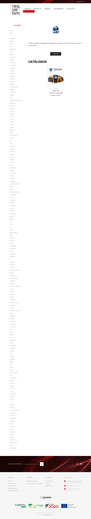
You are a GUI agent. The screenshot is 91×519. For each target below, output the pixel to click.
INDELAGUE (13, 213)
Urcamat (12, 426)
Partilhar (58, 95)
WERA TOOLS (13, 442)
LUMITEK (12, 265)
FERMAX (12, 154)
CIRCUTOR (12, 92)
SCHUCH (12, 351)
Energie (12, 130)
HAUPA (12, 189)
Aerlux (11, 41)
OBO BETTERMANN (15, 286)
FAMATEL (12, 149)
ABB (11, 33)
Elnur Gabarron (13, 135)
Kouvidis (12, 243)
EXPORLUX (12, 146)
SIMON (12, 367)
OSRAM (12, 297)
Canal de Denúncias (13, 488)
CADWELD (12, 76)
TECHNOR (12, 388)
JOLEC (11, 224)
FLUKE (11, 165)
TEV (11, 402)
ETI (11, 141)
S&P (11, 337)
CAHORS (12, 79)
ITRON (11, 219)
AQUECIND (13, 49)
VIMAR (11, 429)
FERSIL (11, 157)
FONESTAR (13, 168)
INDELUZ (12, 216)
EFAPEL (12, 122)
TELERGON (13, 394)
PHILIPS (12, 308)
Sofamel (12, 380)
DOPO (11, 116)
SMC (11, 375)
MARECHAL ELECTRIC (15, 270)
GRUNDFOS (13, 181)
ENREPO (12, 127)
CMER (11, 97)
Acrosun (12, 44)
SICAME (12, 356)
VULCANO (12, 432)
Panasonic (12, 305)
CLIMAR (12, 95)
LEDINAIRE (12, 248)
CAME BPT (12, 81)
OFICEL (12, 289)
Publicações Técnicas (32, 481)
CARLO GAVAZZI (14, 87)
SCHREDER (12, 348)
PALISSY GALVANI (14, 302)
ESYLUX (12, 138)
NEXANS (12, 283)
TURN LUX (12, 421)
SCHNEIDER (13, 345)
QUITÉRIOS (13, 324)
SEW (11, 353)
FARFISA (12, 151)
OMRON (12, 291)
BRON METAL (13, 68)
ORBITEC (12, 294)
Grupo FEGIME (11, 486)
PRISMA (12, 318)
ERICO (11, 132)
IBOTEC (12, 208)
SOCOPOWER (13, 378)
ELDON (12, 124)
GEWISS (12, 176)
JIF (10, 221)
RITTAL (12, 332)
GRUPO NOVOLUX (14, 184)
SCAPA (11, 343)
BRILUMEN (13, 65)
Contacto (48, 483)
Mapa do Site (49, 486)
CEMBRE (12, 89)
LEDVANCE (12, 254)
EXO (11, 143)
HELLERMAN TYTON (15, 192)
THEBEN (12, 405)
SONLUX (12, 386)
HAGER (11, 186)
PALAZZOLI (13, 300)
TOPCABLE (13, 413)
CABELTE (12, 73)
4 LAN (11, 30)
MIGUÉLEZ (12, 281)
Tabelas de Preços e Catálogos (34, 483)
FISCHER (12, 162)
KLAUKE (12, 238)
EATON (12, 119)
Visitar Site (55, 53)
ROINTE (12, 335)
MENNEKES (13, 275)
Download (53, 95)
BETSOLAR (12, 62)
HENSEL (12, 197)
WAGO (11, 434)
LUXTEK (12, 267)
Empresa (10, 481)
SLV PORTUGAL (14, 372)
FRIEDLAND (13, 173)
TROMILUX (12, 415)
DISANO (12, 114)
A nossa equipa (12, 483)
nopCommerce (48, 515)
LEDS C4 (12, 251)
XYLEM (11, 445)
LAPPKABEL (13, 246)
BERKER (12, 60)
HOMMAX (12, 203)
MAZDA (12, 273)
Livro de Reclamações (13, 490)
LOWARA (12, 262)
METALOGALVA (14, 278)
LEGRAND (12, 256)
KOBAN (12, 240)
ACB (11, 46)
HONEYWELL (13, 205)
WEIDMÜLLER (13, 440)
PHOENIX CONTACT (15, 310)
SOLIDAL (12, 383)
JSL (10, 227)
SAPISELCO (13, 340)
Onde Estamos (49, 481)
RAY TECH (12, 326)
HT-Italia (12, 211)
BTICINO (12, 71)
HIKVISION (12, 200)
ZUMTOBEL (13, 448)
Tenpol (11, 399)
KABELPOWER (13, 232)
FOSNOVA (12, 170)
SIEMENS (12, 359)
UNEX (11, 423)
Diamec (12, 108)
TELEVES (12, 397)
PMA (11, 313)
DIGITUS (12, 111)
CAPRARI (12, 84)
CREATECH (12, 103)
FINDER (12, 159)
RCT (11, 329)
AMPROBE (12, 38)
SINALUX (12, 370)
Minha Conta (80, 1)
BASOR (12, 54)
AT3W (11, 52)
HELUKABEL (13, 194)
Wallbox (12, 437)
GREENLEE (12, 178)
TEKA (11, 391)
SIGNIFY (12, 361)
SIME (11, 364)
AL (10, 35)
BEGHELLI (12, 57)
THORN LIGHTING (14, 410)
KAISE (11, 235)
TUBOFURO (13, 418)
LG (10, 259)
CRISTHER (12, 106)
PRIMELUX (12, 316)
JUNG (11, 229)
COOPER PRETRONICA (15, 100)
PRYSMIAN (12, 321)
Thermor (12, 407)
